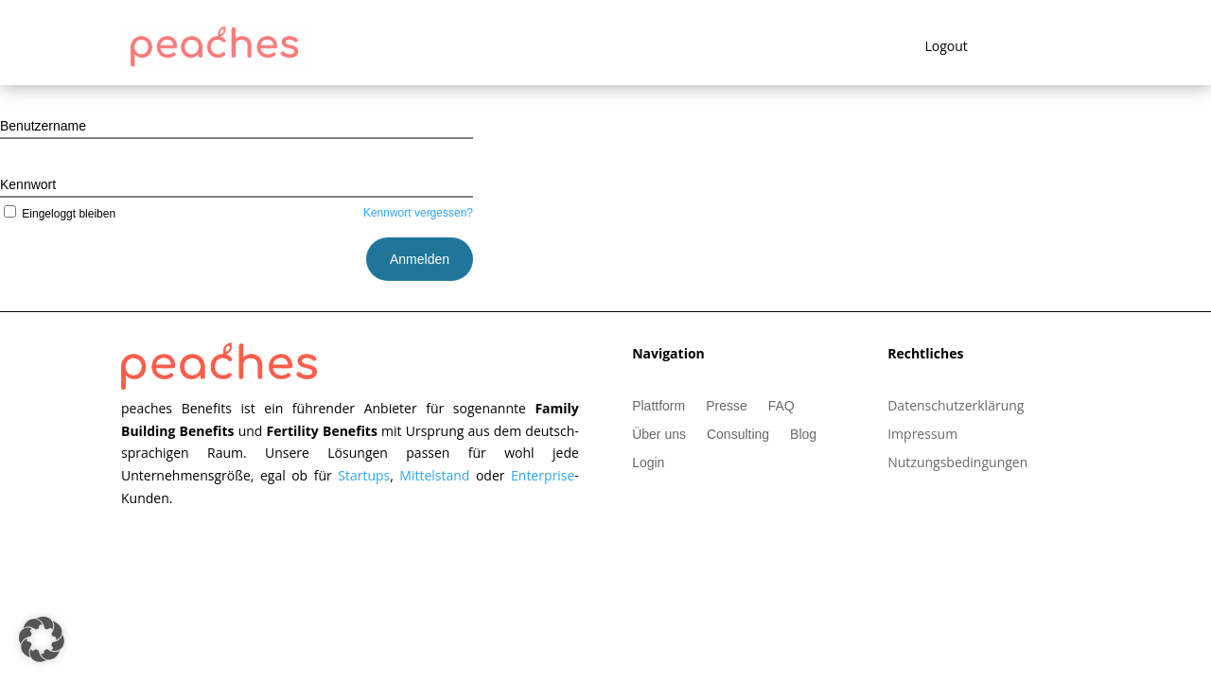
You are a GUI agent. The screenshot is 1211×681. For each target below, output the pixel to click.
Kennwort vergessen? (418, 212)
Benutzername (43, 125)
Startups (364, 475)
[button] (41, 639)
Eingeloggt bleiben (57, 213)
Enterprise (542, 475)
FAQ (781, 406)
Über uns (659, 435)
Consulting (738, 435)
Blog (803, 435)
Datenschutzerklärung (955, 406)
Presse (726, 406)
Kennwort (28, 184)
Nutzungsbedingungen (957, 463)
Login (648, 463)
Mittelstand (437, 475)
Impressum (922, 435)
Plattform (658, 406)
